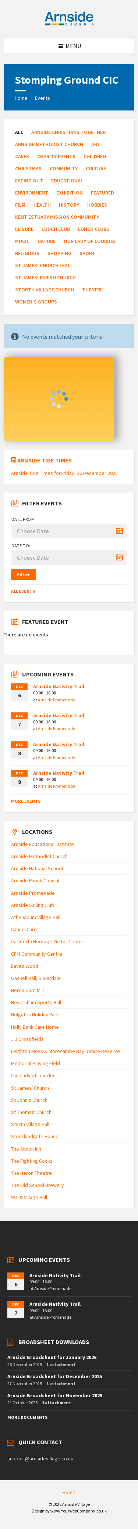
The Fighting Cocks (32, 1161)
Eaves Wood (24, 966)
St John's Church (29, 1100)
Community (64, 168)
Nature (47, 241)
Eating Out (29, 180)
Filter (23, 574)
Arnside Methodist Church (49, 144)
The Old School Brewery (37, 1185)
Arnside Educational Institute (42, 844)
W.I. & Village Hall (29, 1197)
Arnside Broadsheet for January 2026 (51, 1357)
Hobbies (97, 204)
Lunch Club (56, 229)
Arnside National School (37, 868)
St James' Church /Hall (44, 265)
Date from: (23, 519)
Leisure (24, 229)
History (69, 204)
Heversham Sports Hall (36, 1002)
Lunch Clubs (93, 229)
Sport (87, 253)
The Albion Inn (26, 1148)
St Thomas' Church (31, 1112)
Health (42, 204)
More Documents (27, 1417)
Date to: (21, 545)
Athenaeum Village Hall (35, 917)
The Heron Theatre (31, 1173)
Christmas (28, 168)
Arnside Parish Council (35, 880)
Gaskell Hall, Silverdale (36, 978)
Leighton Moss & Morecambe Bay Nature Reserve (65, 1051)
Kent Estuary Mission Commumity (57, 217)
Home (21, 98)
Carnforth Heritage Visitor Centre (47, 941)
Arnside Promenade (56, 699)
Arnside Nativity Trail (58, 686)
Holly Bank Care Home (35, 1027)
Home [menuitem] (69, 1492)
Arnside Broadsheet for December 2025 (54, 1376)
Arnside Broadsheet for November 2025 (54, 1395)
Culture (96, 168)
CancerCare (24, 929)
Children (95, 156)
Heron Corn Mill (27, 990)
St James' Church (30, 1088)
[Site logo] (69, 24)
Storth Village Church (44, 289)
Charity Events (56, 156)
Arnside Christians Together (68, 132)
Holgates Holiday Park (35, 1014)
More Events (25, 801)
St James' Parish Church (45, 277)
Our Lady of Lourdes (90, 241)
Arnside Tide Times (44, 460)
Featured (102, 192)
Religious (27, 253)
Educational (67, 180)
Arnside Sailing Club (32, 905)
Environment (31, 192)
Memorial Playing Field (35, 1063)
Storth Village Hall (30, 1124)
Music (22, 241)
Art (95, 144)
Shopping (59, 253)
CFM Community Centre (36, 954)
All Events (23, 591)
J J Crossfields (27, 1039)
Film (20, 204)
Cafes (22, 156)
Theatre (92, 289)
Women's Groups (36, 301)
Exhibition (69, 192)
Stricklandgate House (35, 1136)
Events (42, 98)
